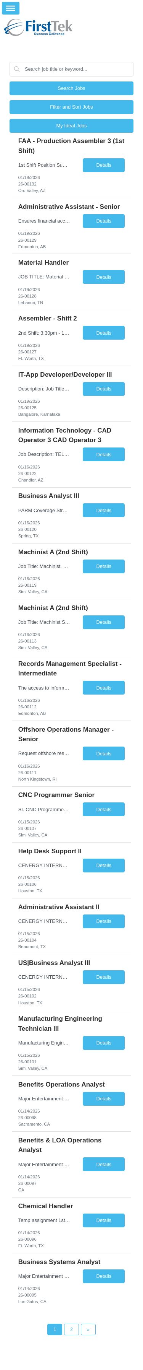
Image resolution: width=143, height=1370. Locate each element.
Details (103, 165)
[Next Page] (88, 1329)
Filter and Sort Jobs (71, 107)
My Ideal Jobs (71, 126)
